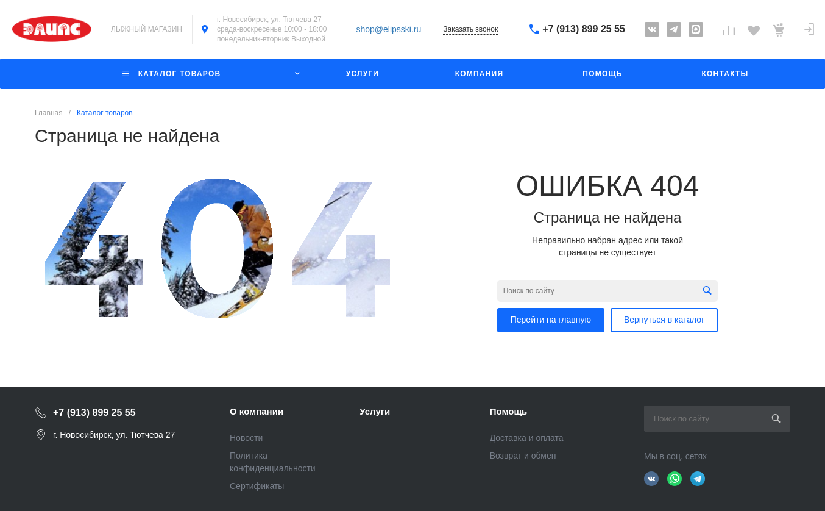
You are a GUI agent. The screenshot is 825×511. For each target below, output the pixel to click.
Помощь (509, 411)
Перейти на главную (551, 319)
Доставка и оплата (527, 438)
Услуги (374, 411)
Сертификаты (257, 486)
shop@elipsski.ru (389, 29)
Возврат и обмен (523, 455)
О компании (256, 411)
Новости (246, 438)
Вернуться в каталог (664, 319)
